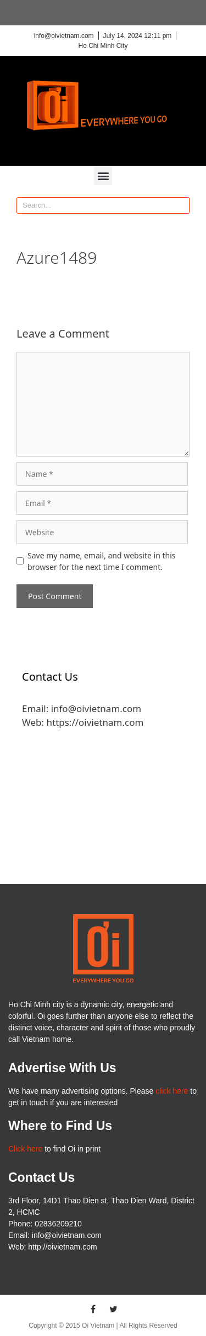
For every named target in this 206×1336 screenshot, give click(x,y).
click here (171, 1091)
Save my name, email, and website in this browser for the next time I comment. (101, 561)
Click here (25, 1148)
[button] (103, 176)
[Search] (180, 205)
